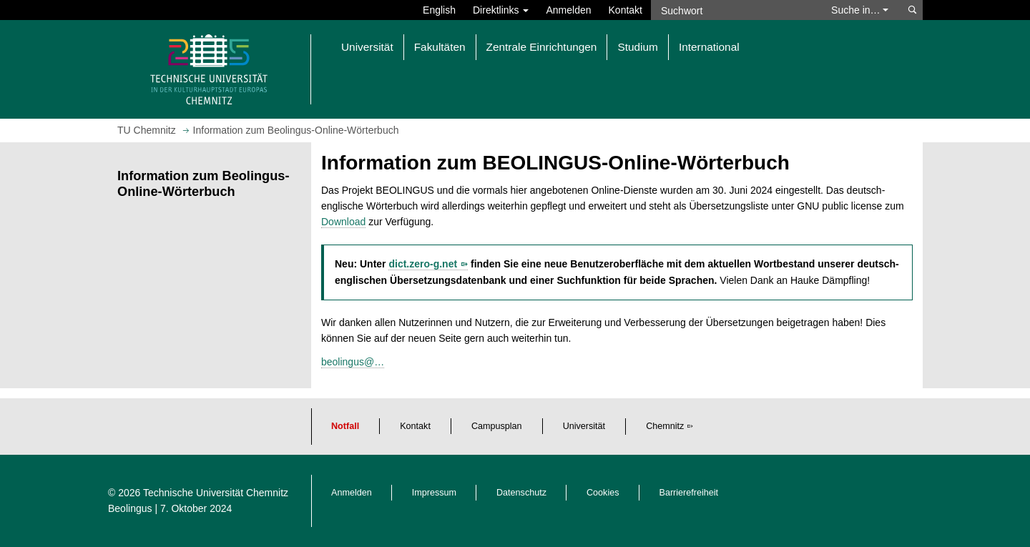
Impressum (434, 493)
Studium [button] (637, 47)
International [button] (709, 47)
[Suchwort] (734, 10)
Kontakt (625, 10)
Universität (584, 426)
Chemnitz (665, 426)
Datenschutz (521, 493)
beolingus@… (352, 362)
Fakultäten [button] (440, 47)
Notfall (345, 426)
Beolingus (130, 508)
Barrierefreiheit (689, 493)
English (439, 10)
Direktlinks (501, 10)
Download (343, 221)
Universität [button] (367, 47)
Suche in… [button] (859, 10)
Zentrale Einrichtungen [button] (541, 47)
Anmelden (568, 10)
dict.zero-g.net (422, 264)
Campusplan (496, 426)
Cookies (603, 493)
